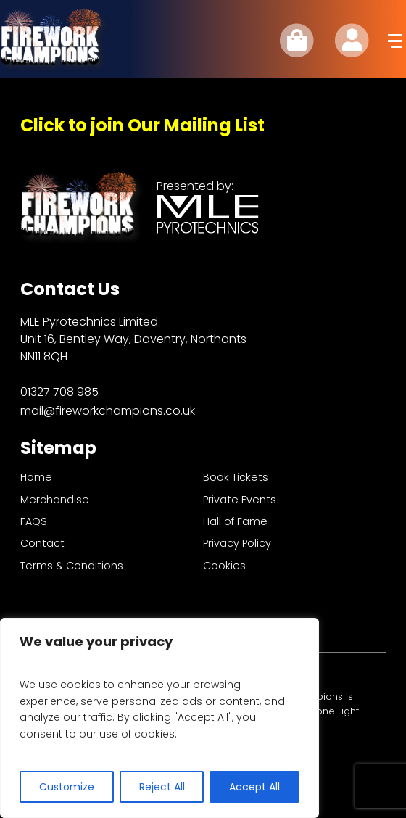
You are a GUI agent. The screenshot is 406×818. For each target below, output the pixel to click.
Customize (66, 787)
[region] (159, 718)
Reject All (162, 787)
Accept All (254, 787)
